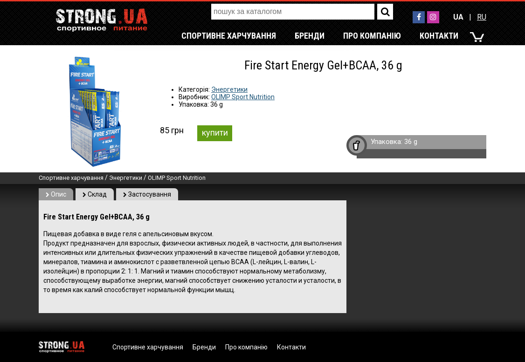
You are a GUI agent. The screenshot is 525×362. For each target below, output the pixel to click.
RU (481, 17)
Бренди (310, 36)
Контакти (439, 36)
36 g (410, 141)
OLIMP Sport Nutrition (243, 97)
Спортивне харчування (228, 36)
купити (215, 132)
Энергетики (229, 89)
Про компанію (372, 36)
